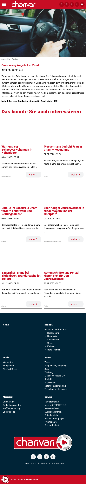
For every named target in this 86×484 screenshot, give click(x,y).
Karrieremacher (52, 401)
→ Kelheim (50, 346)
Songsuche (8, 365)
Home (6, 324)
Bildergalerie (9, 412)
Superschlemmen (53, 412)
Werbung (49, 372)
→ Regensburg (52, 333)
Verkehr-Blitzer (52, 408)
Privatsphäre (51, 422)
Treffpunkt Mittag (11, 408)
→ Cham (49, 343)
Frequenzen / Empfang (55, 365)
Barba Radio (9, 401)
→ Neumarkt (51, 336)
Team (47, 362)
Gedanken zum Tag (12, 405)
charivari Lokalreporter (56, 329)
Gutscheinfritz (51, 415)
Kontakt (48, 379)
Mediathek (8, 397)
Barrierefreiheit (52, 425)
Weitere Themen (52, 349)
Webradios (8, 362)
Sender (48, 357)
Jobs (47, 369)
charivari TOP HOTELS (55, 405)
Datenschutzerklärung (55, 386)
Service (48, 397)
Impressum (50, 382)
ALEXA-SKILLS (10, 369)
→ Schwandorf (52, 339)
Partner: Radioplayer (54, 418)
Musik (6, 357)
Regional (49, 324)
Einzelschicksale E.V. (55, 375)
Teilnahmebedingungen (56, 389)
